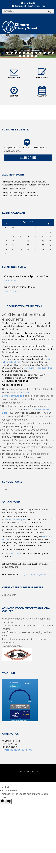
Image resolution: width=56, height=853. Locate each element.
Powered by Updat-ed (28, 771)
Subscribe (28, 157)
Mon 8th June (11, 291)
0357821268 (29, 3)
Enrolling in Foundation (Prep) (39, 368)
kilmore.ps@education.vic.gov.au (30, 6)
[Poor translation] (8, 801)
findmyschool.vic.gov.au (16, 519)
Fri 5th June (10, 280)
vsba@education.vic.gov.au (32, 574)
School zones (13, 553)
